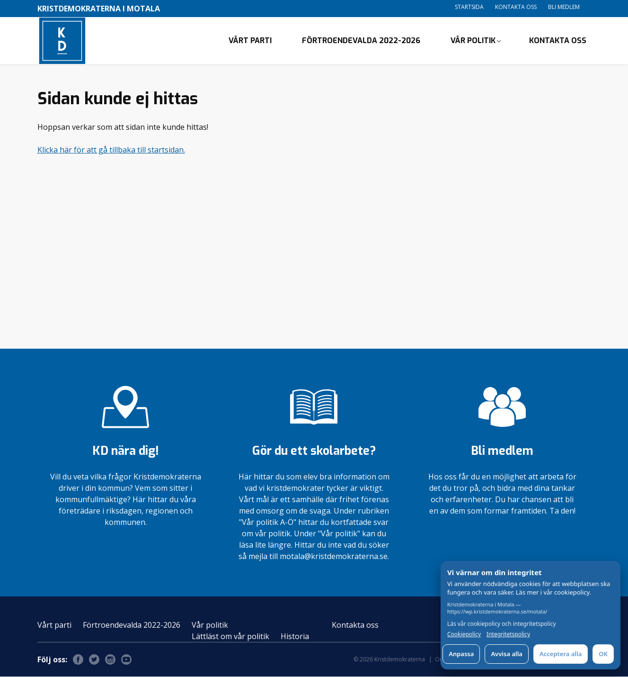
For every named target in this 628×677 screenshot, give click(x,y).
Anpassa (461, 654)
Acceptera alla (561, 654)
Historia (295, 637)
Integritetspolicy (508, 634)
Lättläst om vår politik (230, 637)
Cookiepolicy (464, 634)
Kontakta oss (516, 7)
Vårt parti (250, 40)
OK (603, 654)
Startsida (469, 7)
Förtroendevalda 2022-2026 (361, 40)
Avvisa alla (506, 654)
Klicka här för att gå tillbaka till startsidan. (111, 149)
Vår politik (473, 40)
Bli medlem (564, 7)
